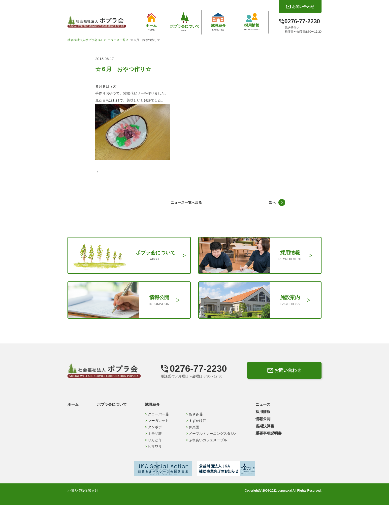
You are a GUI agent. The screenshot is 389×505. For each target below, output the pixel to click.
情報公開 (263, 419)
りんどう (153, 440)
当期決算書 (265, 426)
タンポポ (153, 427)
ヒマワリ (153, 446)
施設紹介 (152, 404)
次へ (272, 202)
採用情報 (263, 411)
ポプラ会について (112, 404)
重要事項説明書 (269, 433)
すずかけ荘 (196, 421)
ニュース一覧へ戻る (186, 202)
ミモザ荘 (153, 434)
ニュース (263, 404)
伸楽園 (192, 427)
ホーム (73, 404)
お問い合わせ (284, 370)
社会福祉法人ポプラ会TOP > (87, 40)
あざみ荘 (194, 414)
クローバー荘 (156, 414)
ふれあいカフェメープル (206, 440)
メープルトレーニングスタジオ (211, 434)
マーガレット (156, 421)
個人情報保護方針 (82, 491)
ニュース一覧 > (118, 40)
